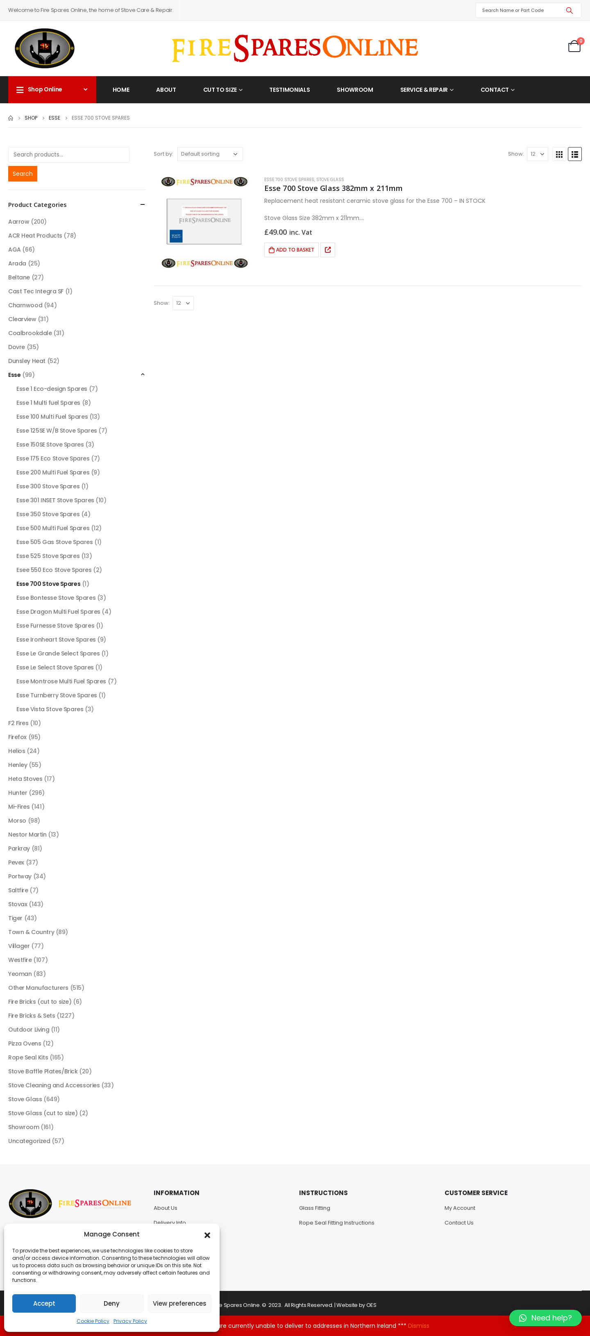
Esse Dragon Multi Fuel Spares (58, 612)
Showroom (355, 90)
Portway (20, 876)
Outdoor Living (28, 1029)
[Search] (569, 10)
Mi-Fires (19, 807)
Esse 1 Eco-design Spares (51, 389)
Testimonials (289, 90)
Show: (516, 154)
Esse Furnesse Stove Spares (55, 626)
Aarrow (18, 222)
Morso (17, 821)
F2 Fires (18, 723)
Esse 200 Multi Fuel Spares (52, 472)
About (166, 90)
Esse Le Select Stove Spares (55, 667)
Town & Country (31, 932)
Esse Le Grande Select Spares (58, 653)
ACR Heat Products (35, 235)
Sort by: (163, 154)
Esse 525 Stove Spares (47, 556)
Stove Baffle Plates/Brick (43, 1071)
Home (121, 90)
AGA (14, 249)
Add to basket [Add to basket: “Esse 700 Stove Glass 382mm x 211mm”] (295, 249)
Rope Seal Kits (28, 1057)
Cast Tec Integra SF (36, 291)
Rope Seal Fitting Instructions (336, 1223)
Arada (17, 263)
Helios (16, 751)
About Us (165, 1208)
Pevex (16, 862)
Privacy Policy (130, 1321)
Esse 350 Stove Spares (47, 514)
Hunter (17, 793)
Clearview (22, 319)
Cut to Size (220, 90)
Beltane (19, 277)
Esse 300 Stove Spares (47, 486)
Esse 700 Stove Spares (289, 180)
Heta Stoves (25, 779)
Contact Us (459, 1223)
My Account (460, 1208)
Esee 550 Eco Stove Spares (54, 570)
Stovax (17, 904)
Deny (112, 1303)
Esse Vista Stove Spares (49, 709)
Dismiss (418, 1326)
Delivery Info (170, 1223)
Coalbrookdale (30, 333)
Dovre (16, 347)
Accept (44, 1303)
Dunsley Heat (26, 361)
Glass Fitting (314, 1208)
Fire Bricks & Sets (31, 1016)
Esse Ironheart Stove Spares (56, 639)
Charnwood (25, 305)
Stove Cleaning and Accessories (54, 1085)
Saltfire (18, 890)
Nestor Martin (27, 834)
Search (23, 174)
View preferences (179, 1303)
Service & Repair (424, 90)
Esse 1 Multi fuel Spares (48, 403)
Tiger (15, 918)
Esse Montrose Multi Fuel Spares (61, 681)
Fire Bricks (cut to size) (40, 1002)
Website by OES (356, 1305)
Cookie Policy (93, 1321)
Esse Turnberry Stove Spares (56, 695)
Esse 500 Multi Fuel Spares (52, 528)
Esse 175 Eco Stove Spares (53, 458)
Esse (14, 375)
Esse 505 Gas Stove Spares (54, 542)
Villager (19, 946)
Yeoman (20, 974)
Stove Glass (330, 180)
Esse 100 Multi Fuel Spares (52, 417)
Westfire (20, 960)
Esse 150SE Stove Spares (50, 444)
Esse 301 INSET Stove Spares (55, 500)
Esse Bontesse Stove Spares (55, 598)
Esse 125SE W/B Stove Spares (56, 430)
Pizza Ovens (24, 1043)
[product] (205, 220)
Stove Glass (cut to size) (43, 1113)
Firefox (17, 737)
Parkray (19, 848)
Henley (17, 765)
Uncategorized (29, 1141)
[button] (207, 1234)
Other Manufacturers (38, 988)
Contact (495, 90)
